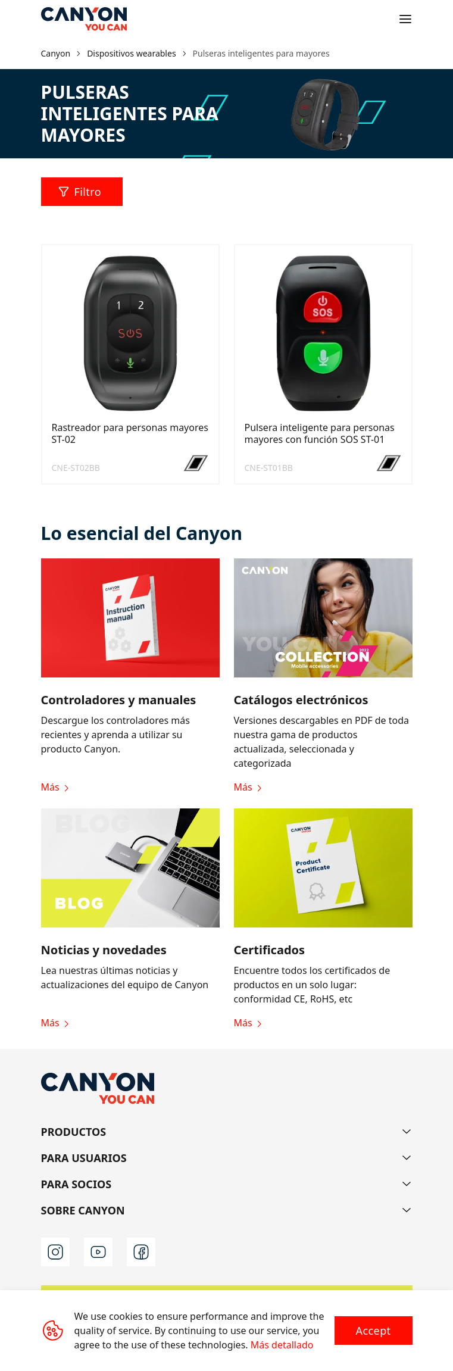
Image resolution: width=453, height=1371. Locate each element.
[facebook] (141, 1252)
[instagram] (55, 1252)
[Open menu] (405, 19)
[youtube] (98, 1252)
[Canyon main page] (84, 19)
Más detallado (282, 1344)
